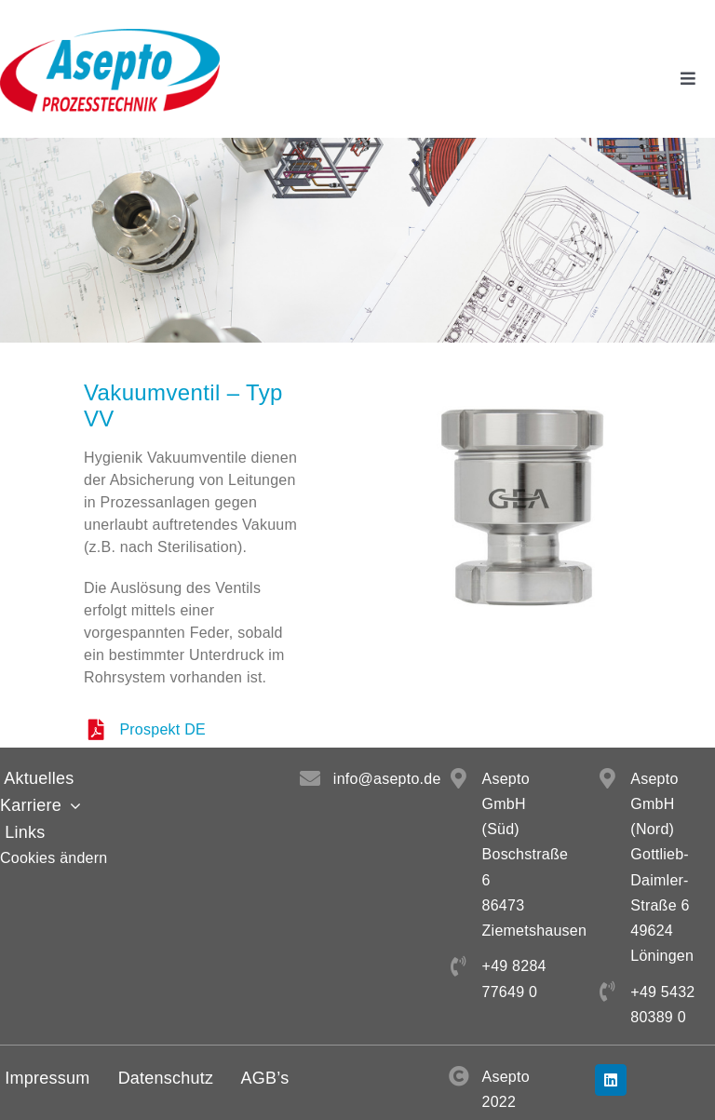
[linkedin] (611, 1080)
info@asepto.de (387, 779)
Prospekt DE (162, 729)
